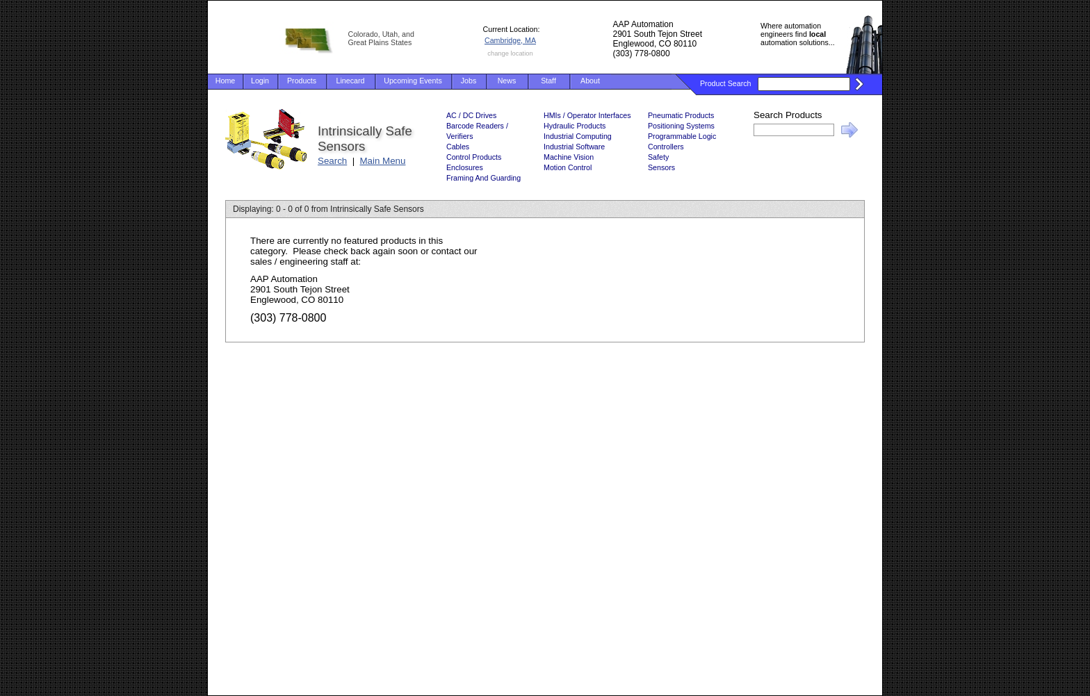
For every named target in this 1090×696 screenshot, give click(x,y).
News (507, 80)
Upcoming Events (413, 80)
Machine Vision (569, 157)
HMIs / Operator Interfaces (587, 115)
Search (332, 161)
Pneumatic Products (681, 115)
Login (260, 80)
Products (301, 80)
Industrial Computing (578, 136)
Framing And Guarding (483, 178)
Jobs (469, 80)
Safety (658, 157)
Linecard (350, 80)
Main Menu (383, 161)
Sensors (661, 167)
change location (509, 53)
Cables (457, 146)
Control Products (473, 157)
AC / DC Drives (471, 115)
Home (225, 80)
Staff (548, 80)
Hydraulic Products (574, 126)
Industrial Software (574, 146)
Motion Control (568, 167)
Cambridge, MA (510, 40)
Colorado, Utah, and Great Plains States (381, 38)
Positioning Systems (681, 126)
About (590, 80)
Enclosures (464, 167)
